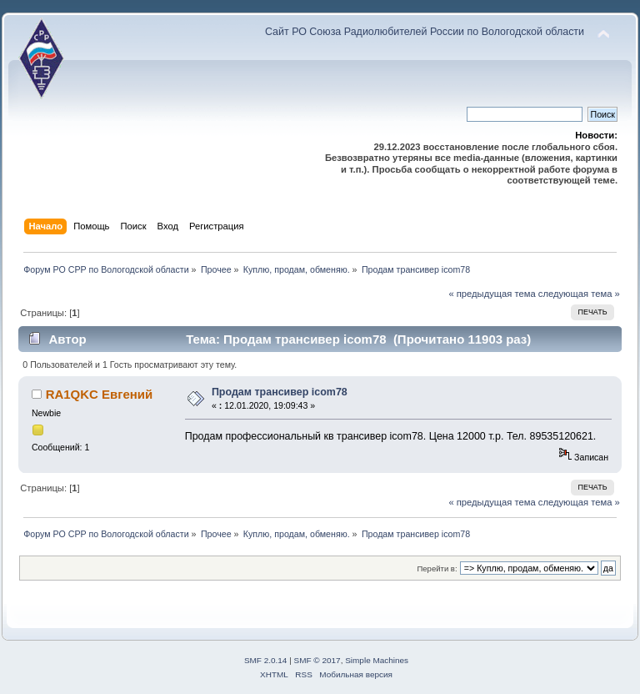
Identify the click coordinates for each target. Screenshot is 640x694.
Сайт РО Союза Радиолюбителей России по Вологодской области (424, 32)
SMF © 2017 (317, 660)
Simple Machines (376, 660)
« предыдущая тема (491, 294)
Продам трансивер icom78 (280, 392)
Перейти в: (437, 568)
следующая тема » (579, 294)
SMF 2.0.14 (266, 660)
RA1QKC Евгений (99, 394)
